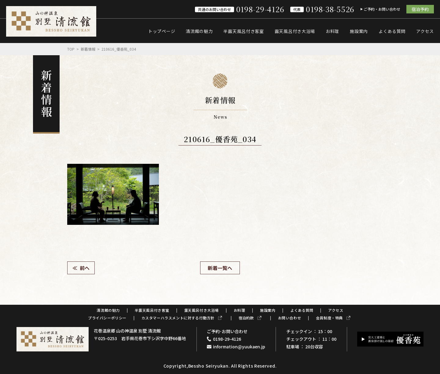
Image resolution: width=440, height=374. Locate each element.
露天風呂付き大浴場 (295, 31)
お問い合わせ (289, 317)
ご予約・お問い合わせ (382, 9)
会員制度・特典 (329, 317)
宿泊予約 (420, 9)
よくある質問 (392, 31)
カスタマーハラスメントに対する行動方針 (178, 317)
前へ (85, 268)
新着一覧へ (220, 268)
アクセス (425, 31)
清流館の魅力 (199, 31)
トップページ (161, 31)
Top (71, 49)
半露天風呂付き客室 (243, 31)
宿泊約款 (246, 317)
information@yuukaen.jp (239, 346)
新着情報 (88, 49)
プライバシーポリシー (107, 317)
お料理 (332, 31)
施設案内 (359, 31)
